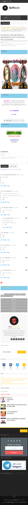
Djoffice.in (15, 499)
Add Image (13, 166)
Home (3, 377)
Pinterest (17, 441)
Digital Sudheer (10, 502)
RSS (19, 441)
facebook (21, 352)
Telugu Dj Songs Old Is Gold (10, 399)
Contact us (24, 430)
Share (14, 302)
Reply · (5, 185)
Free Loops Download (6, 382)
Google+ (14, 441)
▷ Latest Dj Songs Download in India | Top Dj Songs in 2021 (14, 378)
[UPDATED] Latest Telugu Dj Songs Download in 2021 (13, 380)
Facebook (8, 441)
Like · (2, 185)
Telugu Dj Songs (4, 45)
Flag (8, 185)
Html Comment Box (12, 169)
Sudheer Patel (23, 502)
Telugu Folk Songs (12, 45)
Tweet (14, 299)
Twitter (11, 441)
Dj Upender (23, 44)
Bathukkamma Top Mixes (14, 44)
